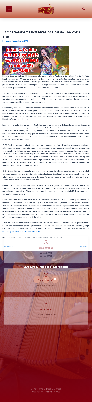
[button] (9, 7)
